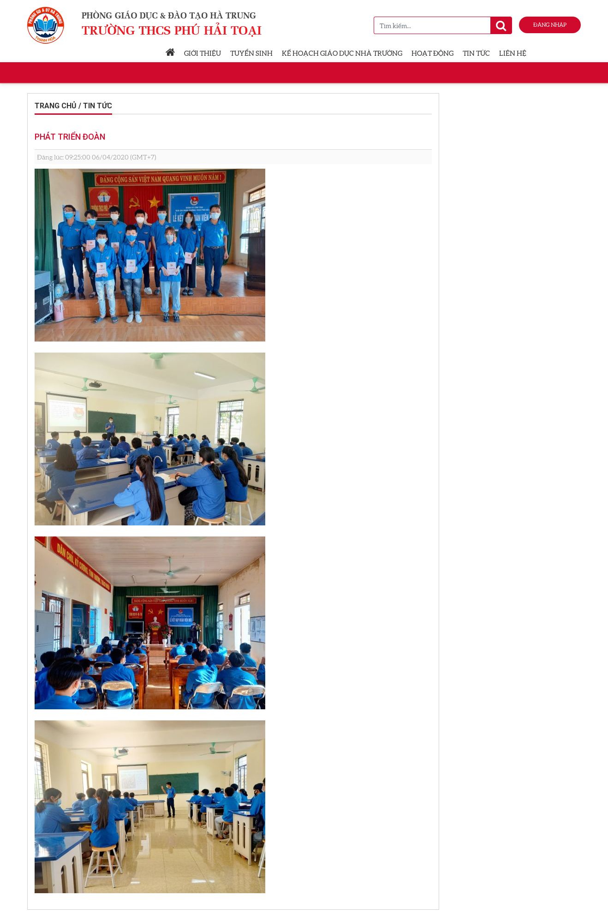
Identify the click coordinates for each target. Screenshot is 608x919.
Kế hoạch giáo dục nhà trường (342, 53)
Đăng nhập (549, 24)
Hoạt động (432, 53)
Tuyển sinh (251, 53)
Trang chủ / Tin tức (73, 105)
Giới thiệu (202, 53)
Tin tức (476, 53)
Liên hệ (512, 53)
